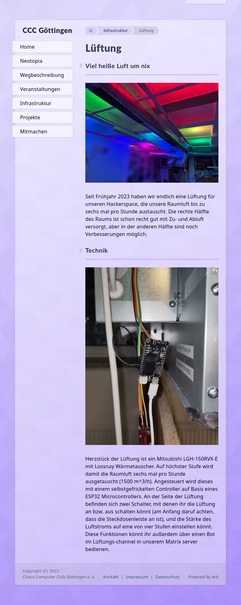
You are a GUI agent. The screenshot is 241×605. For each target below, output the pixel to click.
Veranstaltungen (40, 89)
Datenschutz (167, 577)
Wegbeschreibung (42, 75)
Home (27, 46)
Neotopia (31, 60)
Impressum (137, 577)
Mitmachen (33, 131)
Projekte (30, 117)
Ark (215, 577)
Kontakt (111, 577)
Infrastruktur (35, 103)
